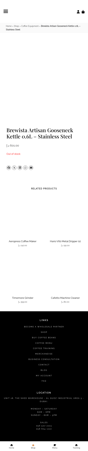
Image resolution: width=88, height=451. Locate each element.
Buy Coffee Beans (44, 260)
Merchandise (44, 276)
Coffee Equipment (30, 26)
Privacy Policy (26, 415)
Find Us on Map (44, 369)
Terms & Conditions (44, 415)
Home (9, 26)
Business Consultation (44, 281)
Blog (44, 292)
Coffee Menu (44, 265)
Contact (44, 287)
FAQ (44, 303)
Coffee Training (44, 270)
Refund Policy (61, 415)
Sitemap (44, 423)
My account (44, 297)
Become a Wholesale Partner (44, 249)
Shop (16, 26)
